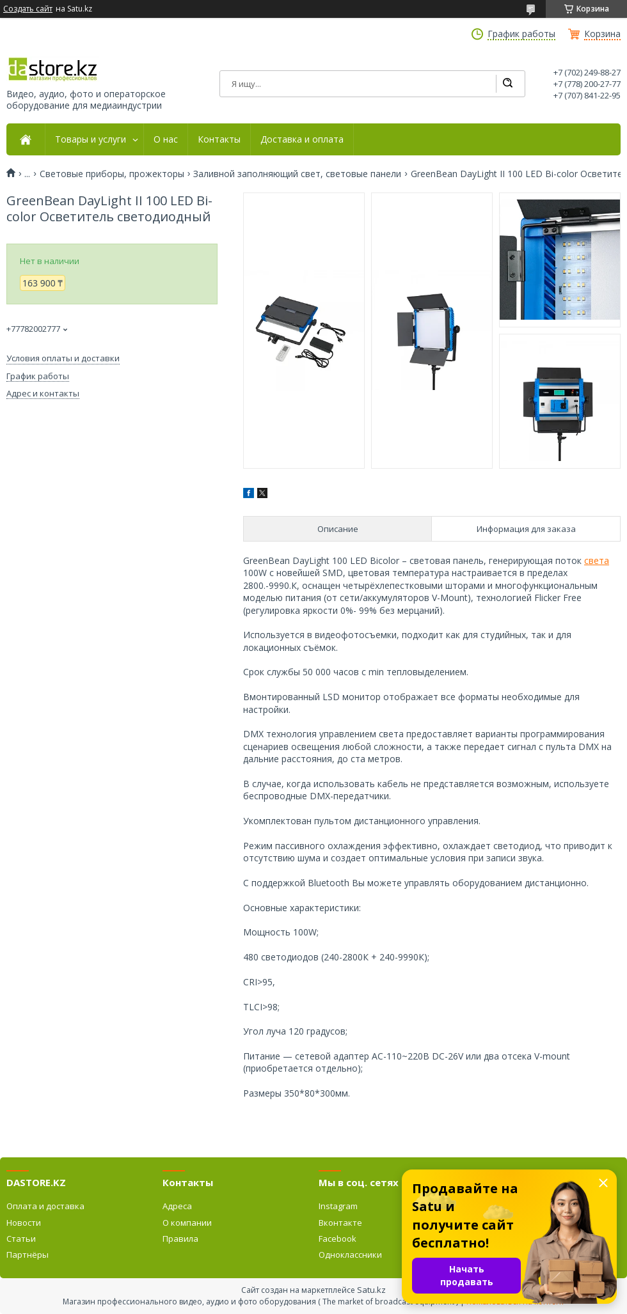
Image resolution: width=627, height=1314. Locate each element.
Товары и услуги (90, 139)
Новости (23, 1222)
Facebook (337, 1238)
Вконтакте (340, 1222)
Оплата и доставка (45, 1206)
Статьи (21, 1238)
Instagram (338, 1206)
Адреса (177, 1206)
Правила (180, 1238)
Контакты (219, 139)
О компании (187, 1222)
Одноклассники (350, 1254)
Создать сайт (27, 8)
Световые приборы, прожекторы (112, 174)
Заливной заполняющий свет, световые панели (297, 174)
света (596, 560)
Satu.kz (371, 1289)
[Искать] (507, 84)
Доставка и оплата (302, 139)
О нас (166, 139)
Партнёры (27, 1254)
